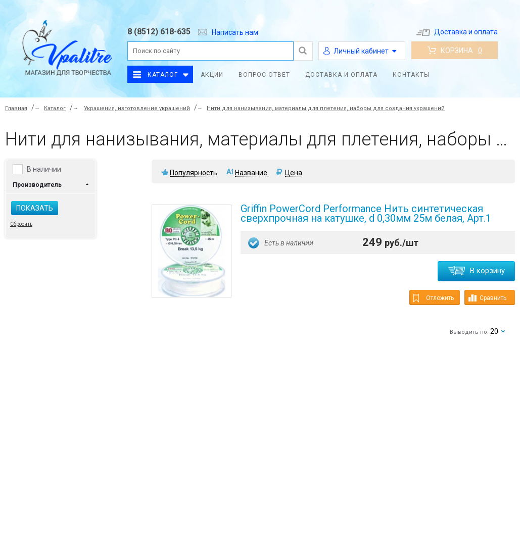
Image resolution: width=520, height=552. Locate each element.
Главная (16, 108)
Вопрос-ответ (264, 74)
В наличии (44, 169)
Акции (212, 74)
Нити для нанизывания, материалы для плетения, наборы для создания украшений (326, 108)
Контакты (411, 74)
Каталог (163, 74)
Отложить (433, 298)
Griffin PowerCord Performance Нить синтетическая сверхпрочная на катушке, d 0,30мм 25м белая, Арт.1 (366, 213)
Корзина (455, 50)
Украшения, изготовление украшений (137, 108)
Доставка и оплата (457, 32)
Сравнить (487, 298)
